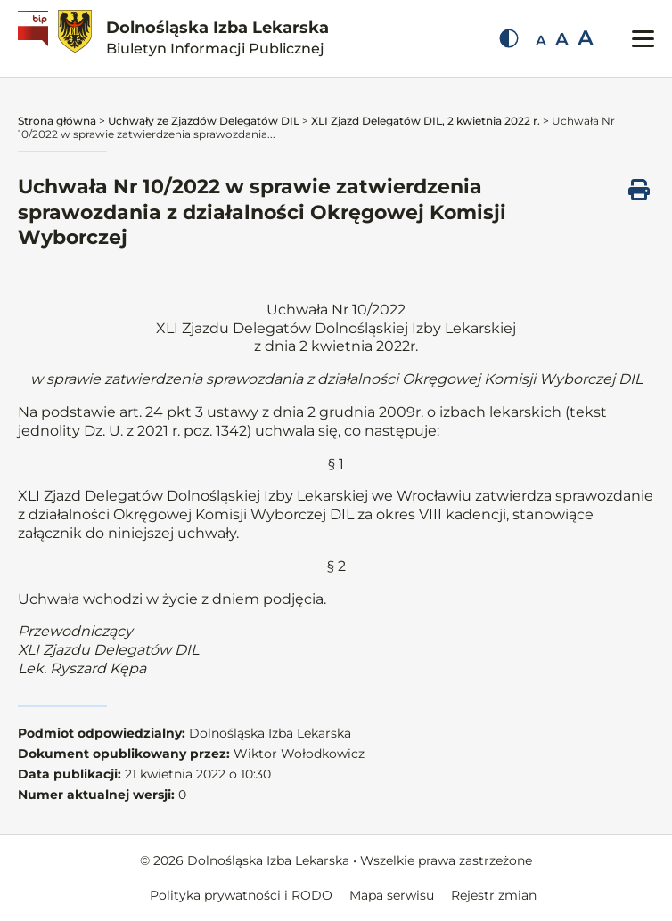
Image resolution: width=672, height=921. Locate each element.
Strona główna (57, 120)
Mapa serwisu (391, 895)
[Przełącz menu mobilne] (643, 39)
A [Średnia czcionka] (562, 39)
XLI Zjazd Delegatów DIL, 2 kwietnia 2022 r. (425, 120)
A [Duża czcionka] (586, 38)
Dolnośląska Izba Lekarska (217, 37)
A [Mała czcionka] (541, 40)
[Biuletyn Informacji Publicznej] (35, 39)
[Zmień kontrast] (509, 38)
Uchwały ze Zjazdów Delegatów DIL (203, 120)
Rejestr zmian (494, 895)
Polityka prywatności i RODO (241, 895)
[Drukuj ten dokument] (639, 190)
